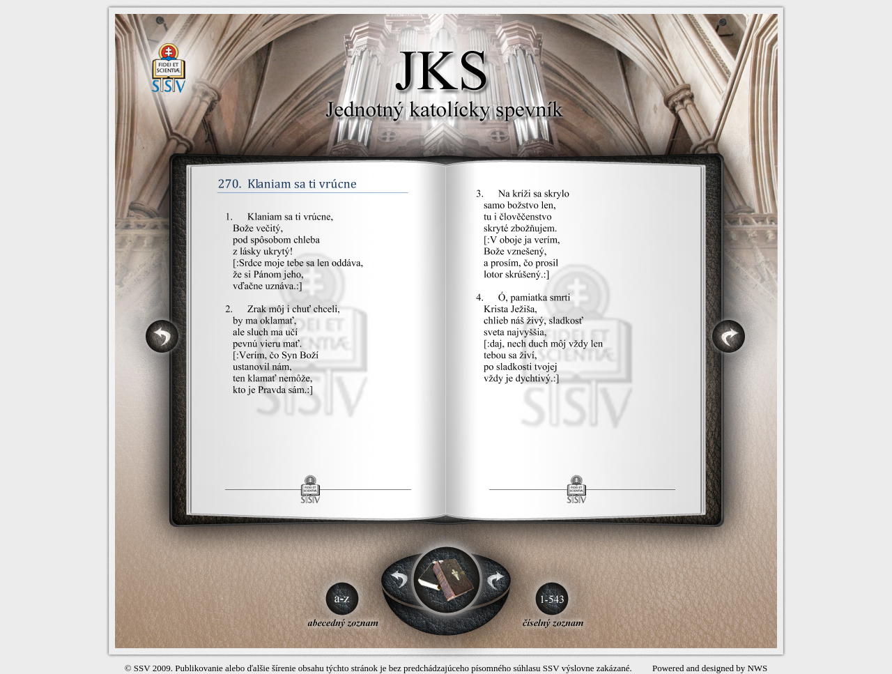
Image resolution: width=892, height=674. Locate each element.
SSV (142, 668)
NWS (757, 668)
